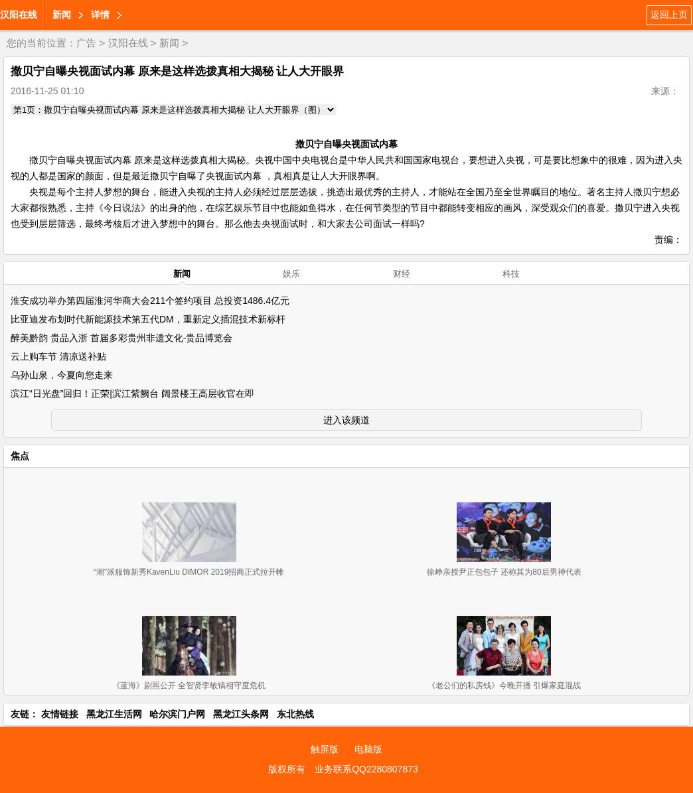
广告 (86, 42)
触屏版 (325, 749)
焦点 (20, 456)
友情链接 (59, 714)
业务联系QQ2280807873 (366, 769)
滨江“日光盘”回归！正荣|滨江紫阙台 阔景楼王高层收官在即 (132, 393)
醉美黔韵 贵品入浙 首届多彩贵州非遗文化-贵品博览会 (121, 337)
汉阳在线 (18, 14)
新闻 (61, 14)
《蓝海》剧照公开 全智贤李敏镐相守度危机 (189, 685)
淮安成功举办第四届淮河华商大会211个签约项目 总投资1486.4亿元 (150, 300)
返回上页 (669, 14)
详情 (100, 14)
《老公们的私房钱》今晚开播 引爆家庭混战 (504, 685)
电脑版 (368, 749)
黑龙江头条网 (241, 714)
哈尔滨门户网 (177, 714)
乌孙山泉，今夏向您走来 (62, 375)
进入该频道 (346, 420)
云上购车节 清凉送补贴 (58, 356)
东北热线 (295, 714)
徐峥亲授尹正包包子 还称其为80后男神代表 (504, 572)
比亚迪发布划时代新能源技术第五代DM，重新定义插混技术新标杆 (148, 319)
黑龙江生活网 (114, 714)
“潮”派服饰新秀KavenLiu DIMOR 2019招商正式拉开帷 (189, 572)
